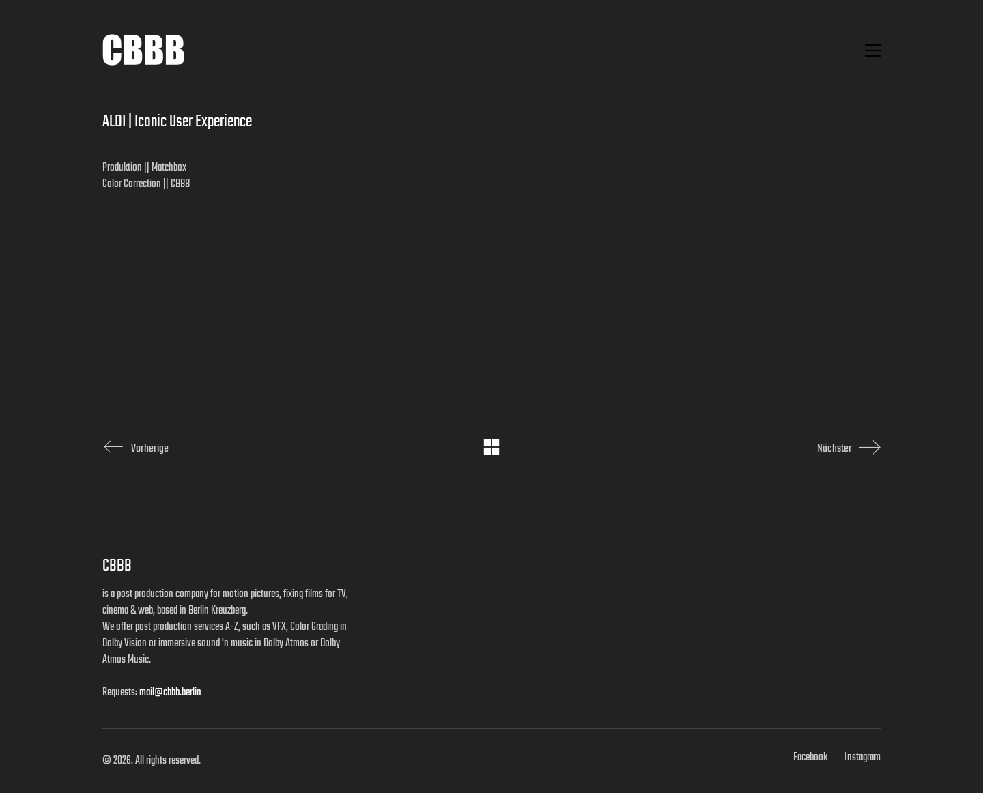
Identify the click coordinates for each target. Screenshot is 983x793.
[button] (873, 50)
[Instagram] (862, 757)
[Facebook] (810, 757)
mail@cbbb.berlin (170, 692)
